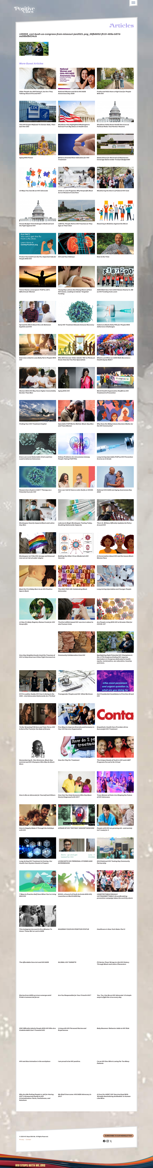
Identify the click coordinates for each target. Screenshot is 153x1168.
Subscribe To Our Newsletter (118, 1136)
